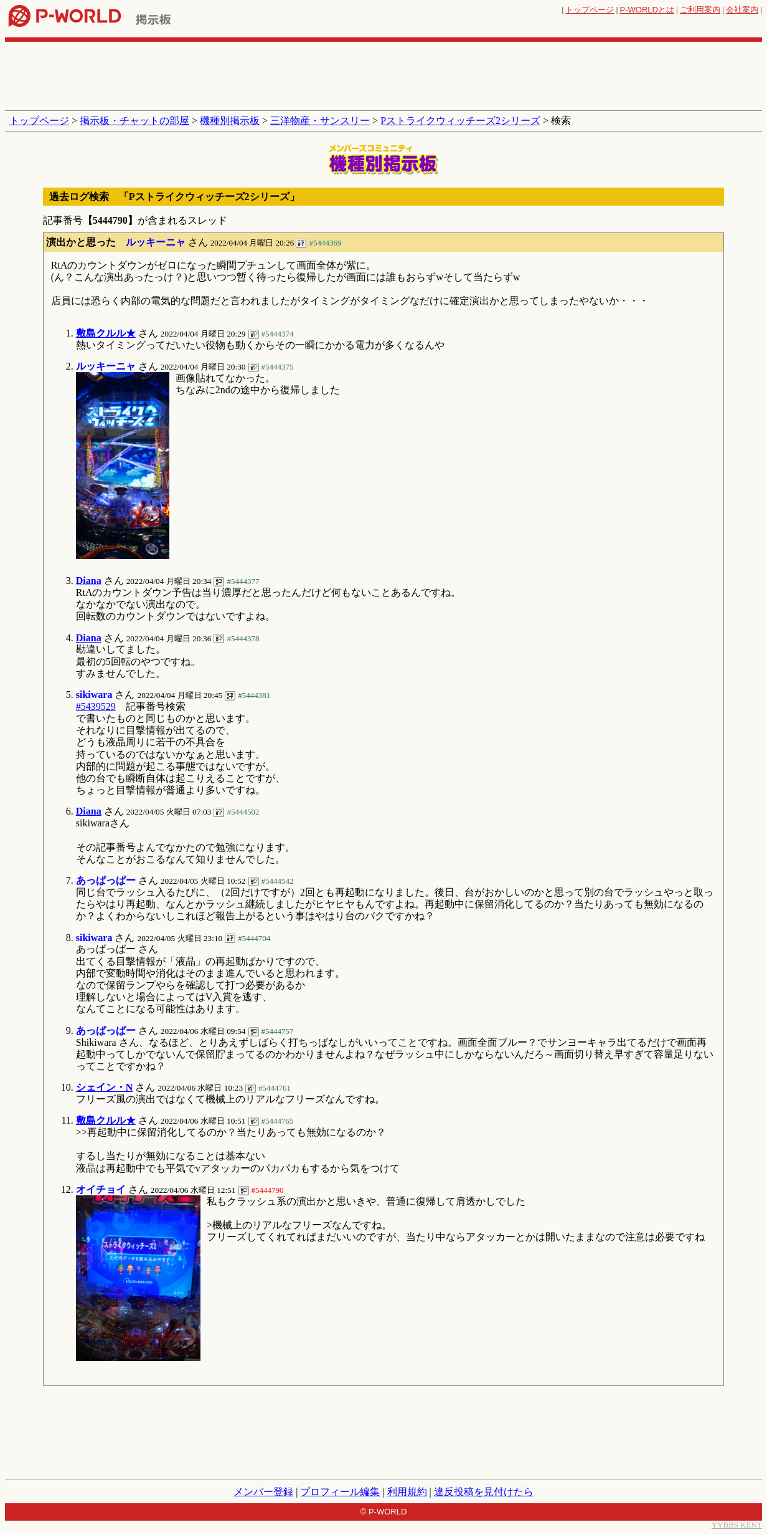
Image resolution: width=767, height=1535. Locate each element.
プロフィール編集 (340, 1491)
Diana (88, 580)
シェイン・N (104, 1087)
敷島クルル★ (106, 333)
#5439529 (96, 706)
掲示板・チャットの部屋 (134, 120)
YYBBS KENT (737, 1524)
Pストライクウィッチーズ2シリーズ (460, 120)
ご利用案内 (700, 9)
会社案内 (742, 9)
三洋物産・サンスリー (320, 120)
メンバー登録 (263, 1491)
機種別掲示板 (230, 120)
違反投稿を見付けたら (484, 1491)
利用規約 (407, 1491)
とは (647, 9)
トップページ (589, 9)
